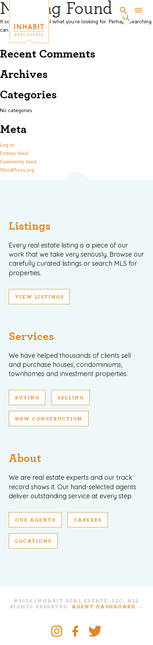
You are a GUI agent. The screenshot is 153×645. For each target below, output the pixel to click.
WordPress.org (17, 170)
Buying (27, 397)
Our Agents (35, 520)
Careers (88, 520)
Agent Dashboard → (107, 606)
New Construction (48, 419)
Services (31, 336)
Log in (7, 145)
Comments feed (18, 161)
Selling (70, 397)
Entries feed (14, 153)
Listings (30, 226)
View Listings (39, 297)
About (25, 458)
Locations (33, 541)
